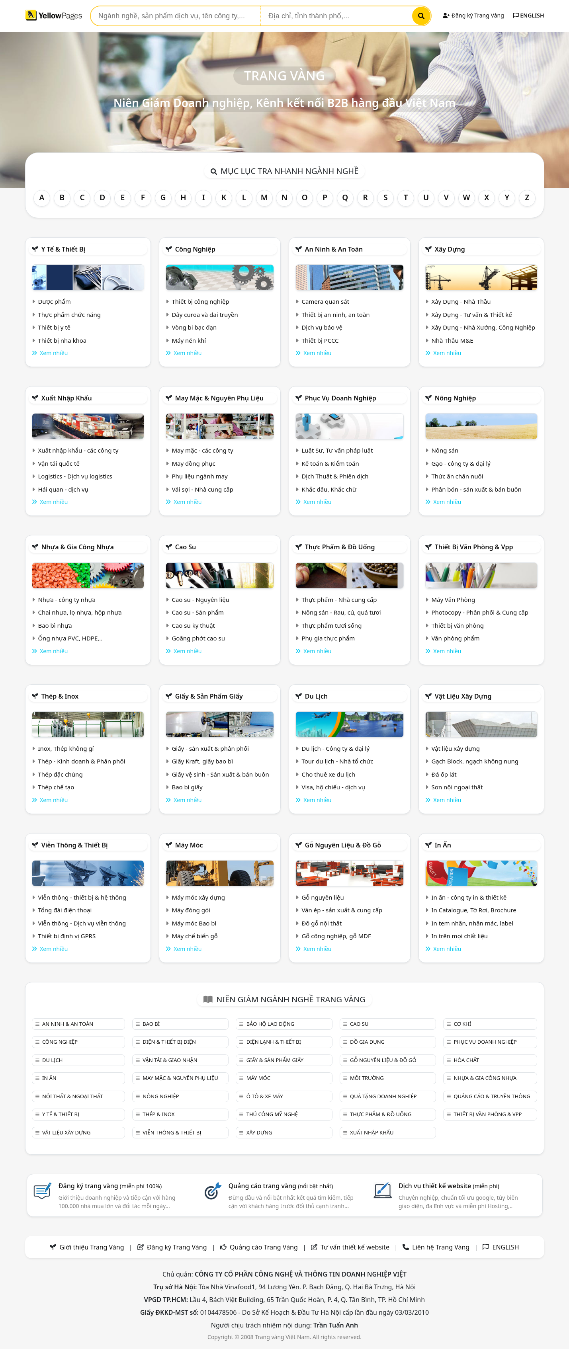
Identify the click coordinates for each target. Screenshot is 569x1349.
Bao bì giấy (187, 787)
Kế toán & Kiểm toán (330, 463)
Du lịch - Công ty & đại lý (335, 748)
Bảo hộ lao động (270, 1023)
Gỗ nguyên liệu (322, 897)
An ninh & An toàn (334, 249)
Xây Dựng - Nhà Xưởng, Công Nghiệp (483, 327)
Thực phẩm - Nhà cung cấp (339, 599)
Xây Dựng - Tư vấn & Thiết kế (471, 314)
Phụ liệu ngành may (199, 476)
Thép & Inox (60, 696)
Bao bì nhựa (55, 625)
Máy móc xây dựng (198, 897)
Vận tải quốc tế (58, 463)
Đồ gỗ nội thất (321, 923)
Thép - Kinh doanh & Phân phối (81, 761)
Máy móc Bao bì (194, 923)
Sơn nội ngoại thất (457, 787)
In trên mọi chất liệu (459, 936)
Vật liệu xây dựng (463, 696)
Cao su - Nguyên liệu (200, 599)
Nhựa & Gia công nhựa (77, 547)
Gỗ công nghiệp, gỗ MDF (336, 936)
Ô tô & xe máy (264, 1096)
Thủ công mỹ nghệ (272, 1114)
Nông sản (444, 450)
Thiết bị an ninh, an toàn (335, 314)
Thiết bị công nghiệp (200, 301)
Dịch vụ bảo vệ (321, 327)
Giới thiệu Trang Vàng (92, 1247)
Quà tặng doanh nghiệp (383, 1096)
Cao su (185, 547)
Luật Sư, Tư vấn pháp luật (337, 450)
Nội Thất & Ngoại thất (72, 1096)
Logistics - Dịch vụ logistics (75, 476)
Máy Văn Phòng (453, 599)
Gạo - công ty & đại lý (461, 463)
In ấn (443, 845)
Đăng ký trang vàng (110, 1185)
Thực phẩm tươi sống (331, 625)
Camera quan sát (325, 301)
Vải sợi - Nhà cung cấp (202, 489)
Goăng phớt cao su (198, 638)
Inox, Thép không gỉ (66, 748)
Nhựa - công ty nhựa (67, 599)
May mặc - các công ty (202, 450)
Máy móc (189, 845)
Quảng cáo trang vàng (281, 1185)
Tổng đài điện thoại (65, 910)
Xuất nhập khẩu (66, 398)
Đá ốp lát (443, 774)
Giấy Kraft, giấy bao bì (202, 761)
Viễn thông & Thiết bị (74, 845)
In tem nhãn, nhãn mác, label (472, 923)
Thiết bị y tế (54, 327)
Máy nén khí (189, 340)
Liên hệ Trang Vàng (440, 1247)
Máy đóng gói (191, 910)
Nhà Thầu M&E (452, 340)
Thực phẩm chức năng (69, 314)
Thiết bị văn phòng (457, 625)
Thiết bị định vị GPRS (67, 936)
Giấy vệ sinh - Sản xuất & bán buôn (220, 774)
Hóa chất (466, 1060)
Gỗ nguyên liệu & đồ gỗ (343, 845)
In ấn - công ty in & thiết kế (468, 897)
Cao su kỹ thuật (193, 625)
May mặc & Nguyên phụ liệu (219, 398)
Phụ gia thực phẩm (328, 638)
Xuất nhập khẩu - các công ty (78, 450)
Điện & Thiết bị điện (169, 1041)
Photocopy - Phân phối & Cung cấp (479, 612)
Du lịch (316, 696)
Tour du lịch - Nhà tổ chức (337, 761)
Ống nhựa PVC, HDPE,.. (70, 638)
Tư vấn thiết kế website (356, 1247)
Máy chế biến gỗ (194, 936)
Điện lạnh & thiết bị (273, 1041)
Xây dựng (450, 249)
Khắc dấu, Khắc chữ (328, 489)
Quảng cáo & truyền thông (492, 1096)
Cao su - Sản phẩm (198, 612)
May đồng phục (193, 463)
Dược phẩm (54, 301)
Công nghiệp (195, 249)
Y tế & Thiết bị (63, 249)
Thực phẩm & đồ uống (340, 547)
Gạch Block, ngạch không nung (474, 761)
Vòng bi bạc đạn (194, 327)
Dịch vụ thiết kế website (449, 1185)
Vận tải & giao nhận (170, 1060)
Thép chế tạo (56, 787)
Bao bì (151, 1023)
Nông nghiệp (455, 398)
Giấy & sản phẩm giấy (209, 696)
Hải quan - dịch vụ (63, 489)
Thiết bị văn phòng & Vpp (474, 547)
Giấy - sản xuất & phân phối (210, 748)
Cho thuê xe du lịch (328, 774)
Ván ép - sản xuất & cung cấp (341, 910)
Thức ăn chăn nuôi (457, 476)
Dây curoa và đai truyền (205, 314)
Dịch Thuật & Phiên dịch (334, 476)
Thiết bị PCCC (319, 340)
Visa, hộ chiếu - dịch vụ (333, 787)
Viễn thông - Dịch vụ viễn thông (82, 923)
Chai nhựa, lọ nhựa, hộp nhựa (79, 612)
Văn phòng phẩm (455, 638)
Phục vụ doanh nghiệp (340, 398)
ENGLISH (528, 15)
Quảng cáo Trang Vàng (264, 1247)
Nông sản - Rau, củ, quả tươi (341, 612)
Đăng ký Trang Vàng (473, 15)
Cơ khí (462, 1023)
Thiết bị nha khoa (62, 340)
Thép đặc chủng (60, 774)
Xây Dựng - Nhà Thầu (461, 301)
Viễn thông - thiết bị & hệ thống (82, 897)
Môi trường (367, 1078)
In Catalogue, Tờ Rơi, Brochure (473, 910)
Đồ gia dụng (367, 1041)
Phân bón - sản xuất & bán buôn (476, 489)
